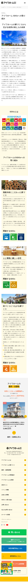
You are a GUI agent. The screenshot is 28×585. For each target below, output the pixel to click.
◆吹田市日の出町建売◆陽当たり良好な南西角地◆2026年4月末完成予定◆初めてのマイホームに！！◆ (13, 424)
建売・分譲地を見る (14, 437)
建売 (4, 419)
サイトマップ (4, 521)
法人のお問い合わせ (13, 510)
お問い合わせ (13, 505)
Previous (2, 416)
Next (25, 416)
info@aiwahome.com (16, 454)
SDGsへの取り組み (13, 500)
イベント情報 (13, 490)
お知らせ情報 (13, 495)
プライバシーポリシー (6, 519)
